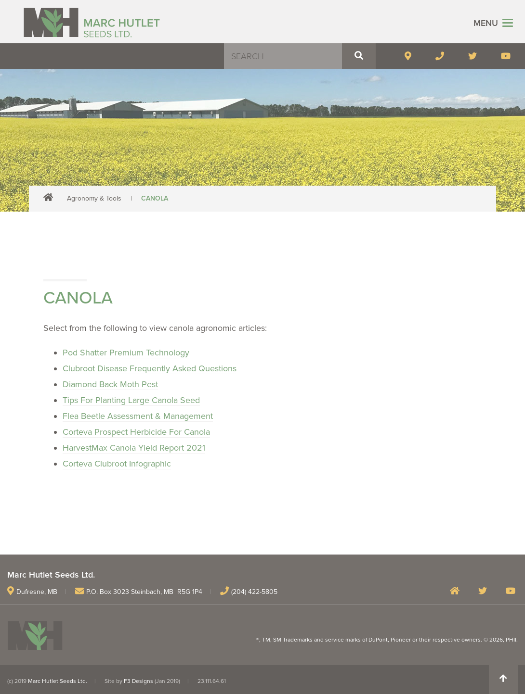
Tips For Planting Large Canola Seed (131, 400)
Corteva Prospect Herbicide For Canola (136, 432)
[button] (358, 56)
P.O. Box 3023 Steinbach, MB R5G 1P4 (144, 592)
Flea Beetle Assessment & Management (138, 416)
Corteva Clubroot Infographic (117, 463)
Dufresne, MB (36, 592)
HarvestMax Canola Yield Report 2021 (134, 447)
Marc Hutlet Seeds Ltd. (57, 681)
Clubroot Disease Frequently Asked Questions (149, 368)
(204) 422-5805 (254, 592)
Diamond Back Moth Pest (110, 384)
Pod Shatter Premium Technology (126, 352)
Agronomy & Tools (94, 198)
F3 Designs (138, 681)
